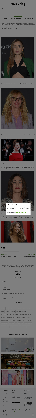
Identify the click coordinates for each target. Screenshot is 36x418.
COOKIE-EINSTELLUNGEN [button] (11, 212)
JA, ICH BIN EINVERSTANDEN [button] (21, 212)
